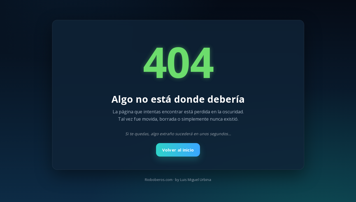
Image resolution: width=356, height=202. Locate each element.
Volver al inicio (178, 150)
